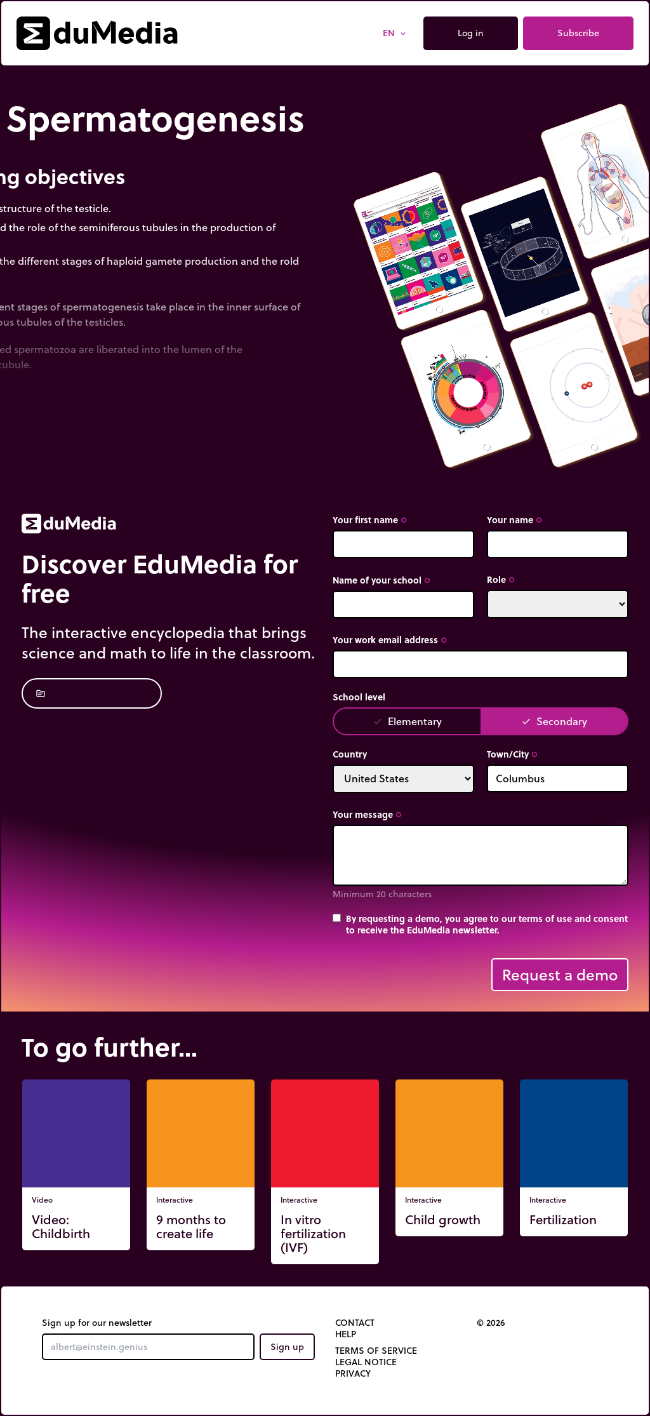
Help (345, 1334)
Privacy (353, 1373)
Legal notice (366, 1362)
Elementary (407, 721)
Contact (355, 1322)
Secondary (554, 721)
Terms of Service (376, 1350)
